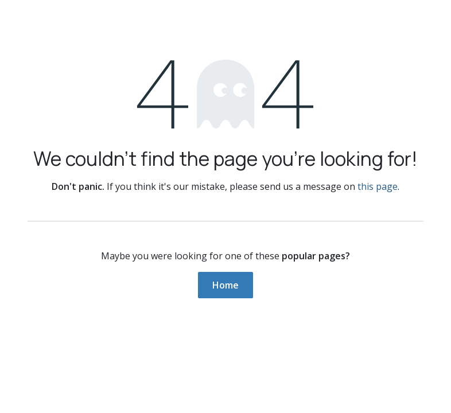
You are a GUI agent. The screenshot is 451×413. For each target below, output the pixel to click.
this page (377, 186)
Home (225, 285)
